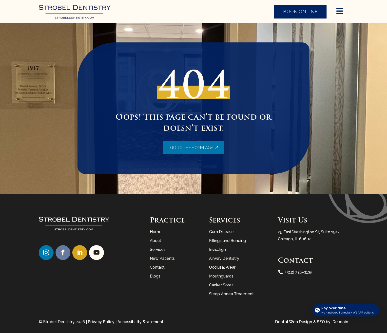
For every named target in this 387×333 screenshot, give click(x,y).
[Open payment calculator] (345, 310)
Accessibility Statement (140, 321)
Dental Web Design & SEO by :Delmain (311, 321)
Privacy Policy (101, 321)
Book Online (300, 11)
